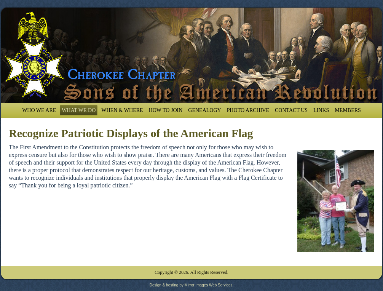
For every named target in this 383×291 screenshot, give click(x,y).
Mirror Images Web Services (208, 285)
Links (321, 110)
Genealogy (204, 110)
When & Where (122, 110)
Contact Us (291, 110)
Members (348, 110)
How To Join (166, 110)
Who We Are (39, 110)
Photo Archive (248, 110)
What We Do (79, 110)
